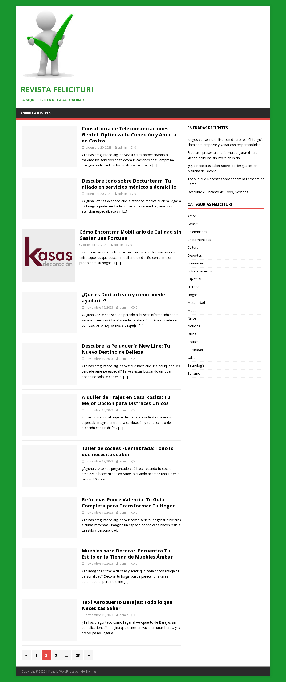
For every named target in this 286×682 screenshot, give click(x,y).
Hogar (192, 294)
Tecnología (196, 365)
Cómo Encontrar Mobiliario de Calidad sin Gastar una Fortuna (130, 235)
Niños (192, 318)
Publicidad (195, 350)
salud (192, 357)
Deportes (195, 255)
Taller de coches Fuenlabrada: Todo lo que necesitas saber (128, 451)
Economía (195, 263)
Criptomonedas (199, 239)
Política (193, 342)
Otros (192, 334)
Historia (193, 286)
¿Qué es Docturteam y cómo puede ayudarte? (123, 297)
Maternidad (196, 302)
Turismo (194, 373)
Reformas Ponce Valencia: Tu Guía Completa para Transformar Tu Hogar (128, 502)
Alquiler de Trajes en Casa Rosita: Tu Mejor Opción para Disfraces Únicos (126, 400)
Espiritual (194, 279)
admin (122, 147)
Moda (192, 310)
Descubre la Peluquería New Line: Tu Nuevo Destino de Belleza (126, 349)
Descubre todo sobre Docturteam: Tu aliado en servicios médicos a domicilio (129, 184)
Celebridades (197, 232)
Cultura (193, 247)
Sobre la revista (35, 113)
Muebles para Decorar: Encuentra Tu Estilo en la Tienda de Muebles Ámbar (127, 554)
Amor (192, 216)
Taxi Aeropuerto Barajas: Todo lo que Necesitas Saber (127, 605)
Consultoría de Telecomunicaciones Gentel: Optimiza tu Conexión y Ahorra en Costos (129, 134)
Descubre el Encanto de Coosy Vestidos (218, 192)
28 (78, 655)
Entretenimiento (200, 271)
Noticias (194, 326)
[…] (154, 165)
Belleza (193, 224)
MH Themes (88, 672)
